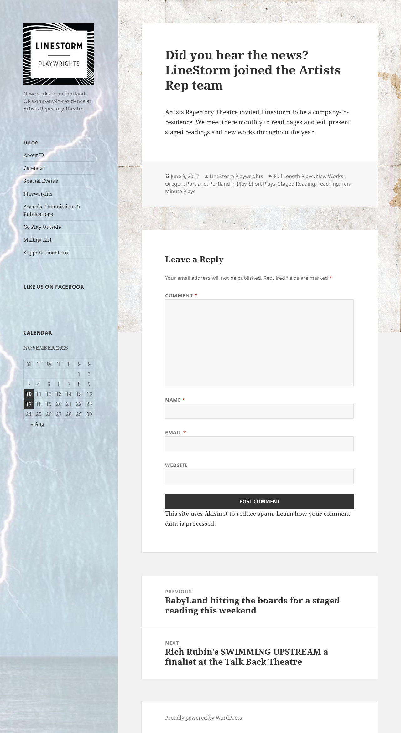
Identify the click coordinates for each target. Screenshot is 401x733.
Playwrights (37, 193)
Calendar (34, 168)
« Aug (37, 424)
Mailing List (37, 239)
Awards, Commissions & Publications (52, 210)
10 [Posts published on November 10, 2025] (29, 394)
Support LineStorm (46, 252)
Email (175, 432)
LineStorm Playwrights (236, 176)
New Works (329, 176)
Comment (181, 295)
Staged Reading (296, 183)
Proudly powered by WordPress (203, 717)
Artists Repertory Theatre (201, 112)
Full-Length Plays (294, 176)
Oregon (174, 183)
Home (30, 142)
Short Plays (262, 183)
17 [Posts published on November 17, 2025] (29, 404)
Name (175, 400)
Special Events (40, 180)
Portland (196, 183)
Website (176, 465)
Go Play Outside (42, 226)
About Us (34, 155)
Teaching (328, 183)
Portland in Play (227, 183)
